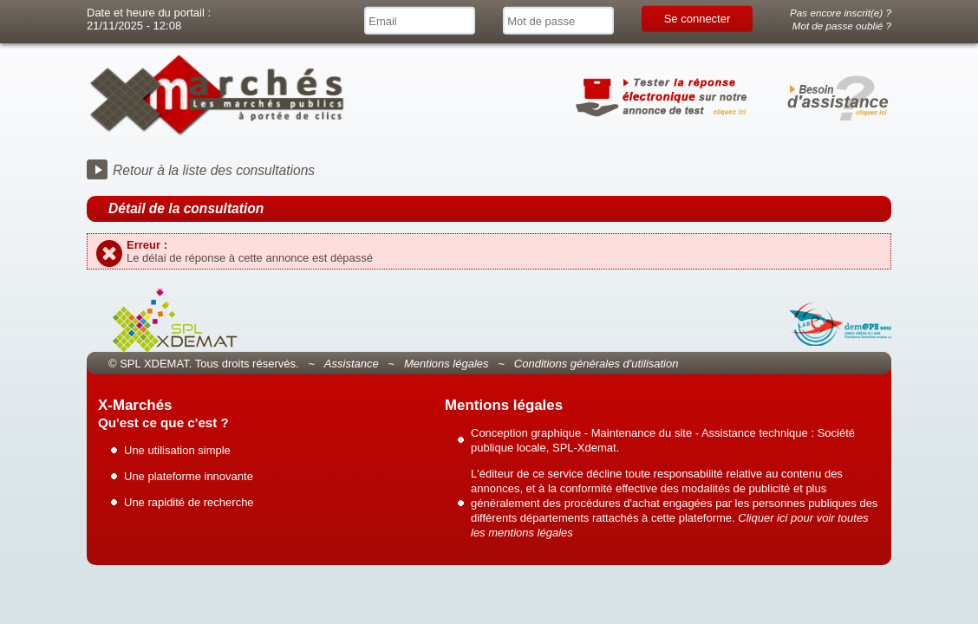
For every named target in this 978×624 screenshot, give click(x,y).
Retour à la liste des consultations (214, 170)
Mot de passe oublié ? (841, 25)
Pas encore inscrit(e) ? (840, 12)
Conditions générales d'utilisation (596, 363)
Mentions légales (446, 363)
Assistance (351, 363)
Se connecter (697, 18)
